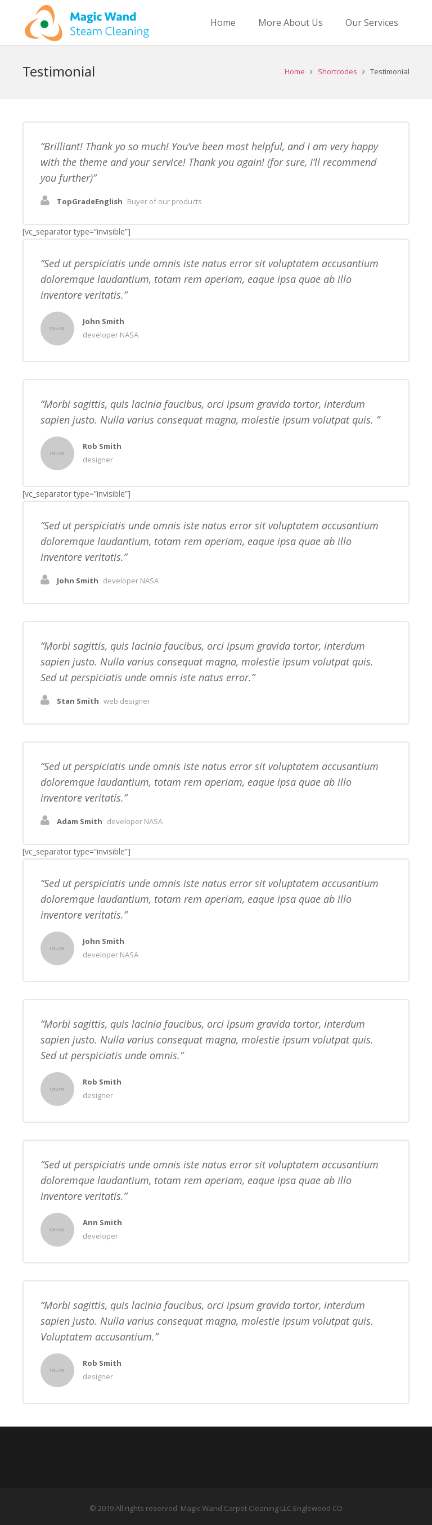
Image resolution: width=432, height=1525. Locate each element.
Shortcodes (337, 71)
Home (295, 71)
